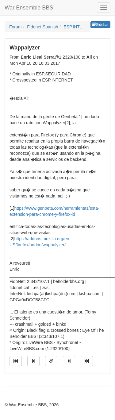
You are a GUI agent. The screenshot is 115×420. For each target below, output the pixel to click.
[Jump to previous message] (33, 361)
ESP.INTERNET (78, 26)
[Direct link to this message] (51, 361)
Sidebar (100, 25)
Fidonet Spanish (42, 26)
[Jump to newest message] (87, 361)
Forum (15, 26)
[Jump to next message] (69, 361)
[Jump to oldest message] (16, 361)
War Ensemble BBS (29, 8)
